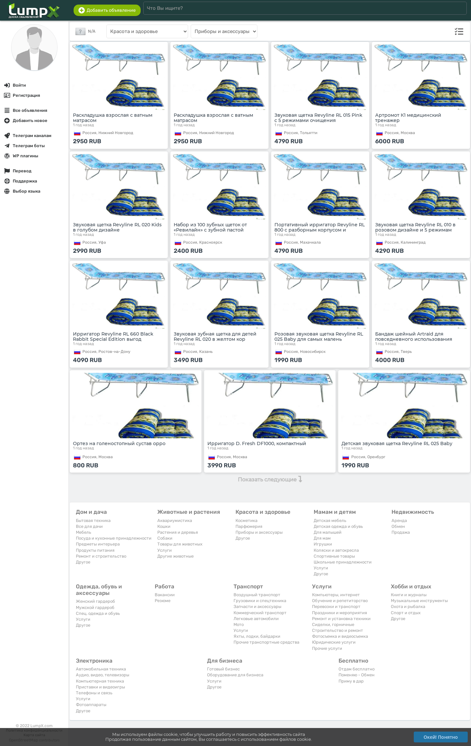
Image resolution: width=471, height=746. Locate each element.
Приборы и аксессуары (259, 532)
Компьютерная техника (100, 681)
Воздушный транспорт (257, 594)
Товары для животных (179, 544)
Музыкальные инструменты (419, 600)
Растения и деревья (177, 532)
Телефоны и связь (94, 692)
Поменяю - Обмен (357, 674)
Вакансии (165, 594)
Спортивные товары (334, 556)
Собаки (164, 538)
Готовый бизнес (223, 669)
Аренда (399, 520)
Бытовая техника (93, 520)
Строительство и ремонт (337, 630)
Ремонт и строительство (101, 556)
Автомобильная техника (101, 669)
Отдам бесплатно (357, 669)
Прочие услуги (327, 648)
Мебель (83, 532)
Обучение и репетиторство (340, 600)
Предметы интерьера (98, 544)
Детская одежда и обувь (338, 526)
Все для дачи (89, 526)
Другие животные (175, 556)
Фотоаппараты (91, 704)
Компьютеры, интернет (336, 594)
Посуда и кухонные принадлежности (113, 538)
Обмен (398, 526)
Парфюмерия (249, 526)
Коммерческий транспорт (260, 612)
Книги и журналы (409, 594)
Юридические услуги (334, 642)
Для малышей (327, 532)
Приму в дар (351, 681)
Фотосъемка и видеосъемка (340, 636)
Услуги (164, 550)
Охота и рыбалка (408, 606)
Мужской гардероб (95, 607)
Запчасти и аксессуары (257, 606)
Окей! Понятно (441, 737)
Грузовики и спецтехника (260, 600)
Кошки (163, 526)
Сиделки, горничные (333, 624)
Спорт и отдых (406, 612)
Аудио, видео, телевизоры (102, 674)
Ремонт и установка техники (341, 618)
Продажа (401, 532)
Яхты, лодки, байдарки (257, 636)
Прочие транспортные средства (266, 642)
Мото (239, 624)
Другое (83, 562)
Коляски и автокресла (336, 550)
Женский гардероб (95, 601)
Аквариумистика (174, 520)
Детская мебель (330, 520)
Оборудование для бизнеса (235, 674)
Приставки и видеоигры (100, 687)
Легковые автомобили (256, 618)
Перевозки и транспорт (336, 606)
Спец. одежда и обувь (98, 613)
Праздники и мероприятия (339, 612)
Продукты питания (95, 550)
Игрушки (323, 544)
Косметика (246, 520)
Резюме (162, 600)
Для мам (322, 538)
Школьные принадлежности (343, 562)
